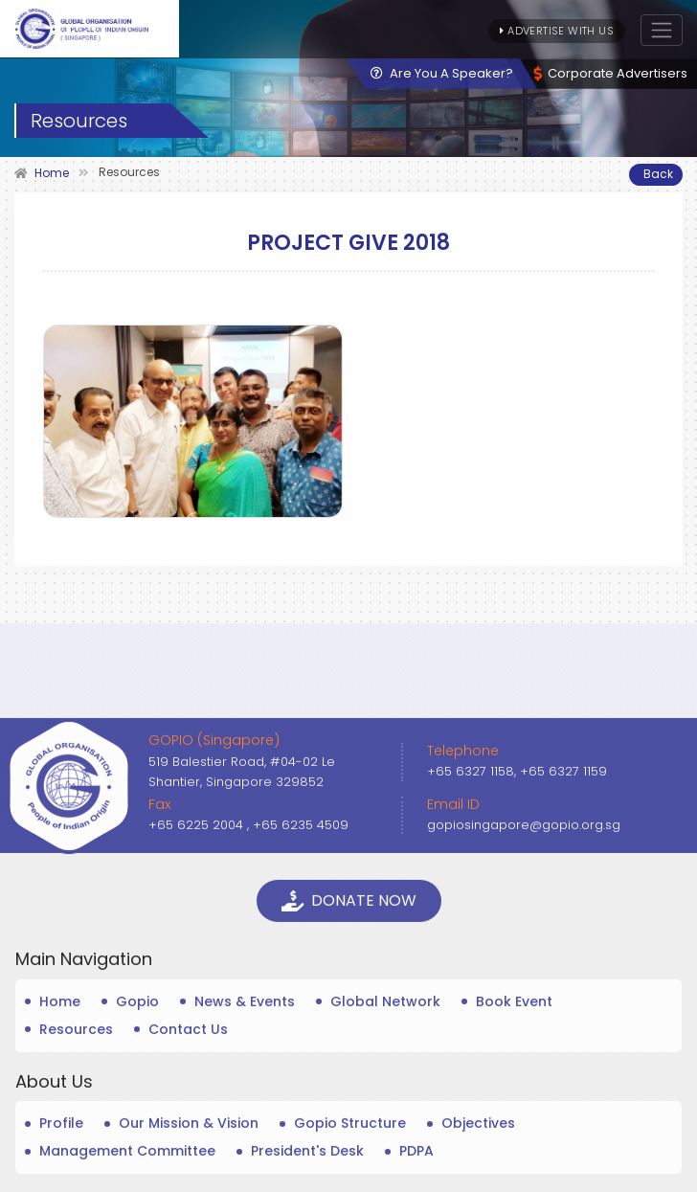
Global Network (385, 1165)
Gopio (137, 1165)
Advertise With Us (557, 30)
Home (59, 1165)
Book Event (514, 1165)
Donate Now (348, 1064)
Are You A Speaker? (442, 73)
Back (658, 174)
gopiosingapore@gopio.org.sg (523, 988)
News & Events (244, 1165)
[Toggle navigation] (662, 30)
